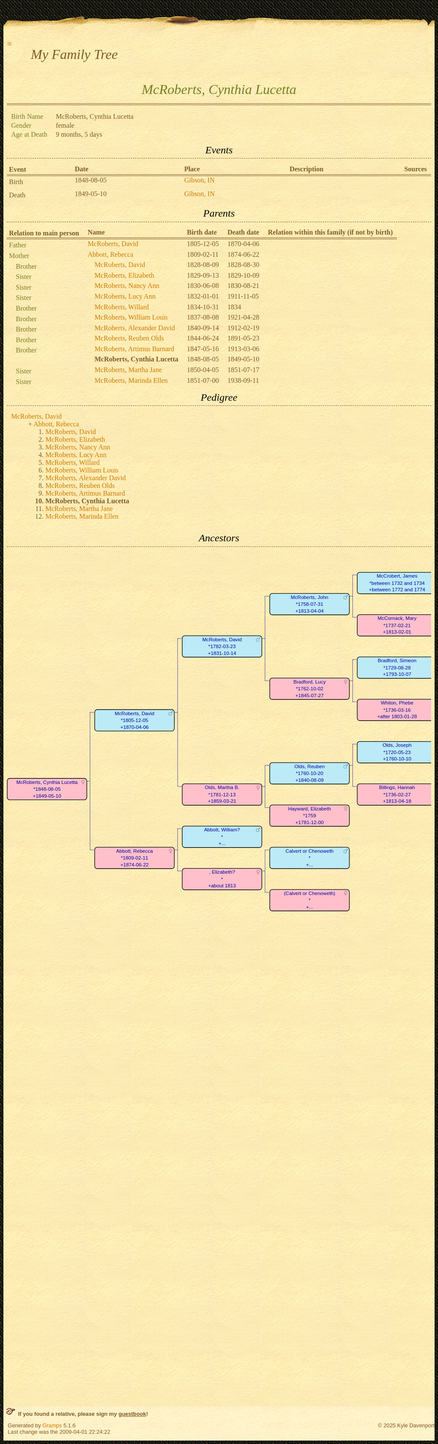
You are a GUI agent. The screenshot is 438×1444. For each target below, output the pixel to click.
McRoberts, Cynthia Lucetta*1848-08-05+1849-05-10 (46, 789)
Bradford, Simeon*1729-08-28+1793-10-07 (397, 667)
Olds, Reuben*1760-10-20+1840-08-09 (309, 773)
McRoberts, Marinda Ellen (131, 380)
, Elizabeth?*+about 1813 (222, 879)
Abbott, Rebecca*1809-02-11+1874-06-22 (134, 858)
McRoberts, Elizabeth (124, 275)
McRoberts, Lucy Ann (125, 296)
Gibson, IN (199, 180)
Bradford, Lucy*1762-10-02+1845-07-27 (309, 689)
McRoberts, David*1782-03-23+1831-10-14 (222, 646)
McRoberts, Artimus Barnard (134, 348)
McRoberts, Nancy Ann (127, 285)
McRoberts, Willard (122, 307)
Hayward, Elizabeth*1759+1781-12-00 (309, 815)
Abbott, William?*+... (222, 836)
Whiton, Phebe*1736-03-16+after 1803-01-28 (397, 709)
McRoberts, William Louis (131, 317)
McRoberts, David (113, 243)
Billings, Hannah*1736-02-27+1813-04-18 (397, 794)
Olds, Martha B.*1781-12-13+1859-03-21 (222, 794)
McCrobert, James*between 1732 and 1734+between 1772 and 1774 (397, 583)
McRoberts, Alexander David (135, 328)
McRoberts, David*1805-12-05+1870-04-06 (134, 720)
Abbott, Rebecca (110, 254)
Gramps (52, 1425)
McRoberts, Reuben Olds (129, 338)
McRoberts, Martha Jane (128, 369)
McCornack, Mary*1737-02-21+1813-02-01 (397, 625)
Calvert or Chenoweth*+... (310, 858)
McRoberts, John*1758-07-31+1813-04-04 (309, 604)
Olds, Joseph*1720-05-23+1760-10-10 (396, 752)
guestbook (132, 1414)
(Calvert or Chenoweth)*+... (309, 900)
